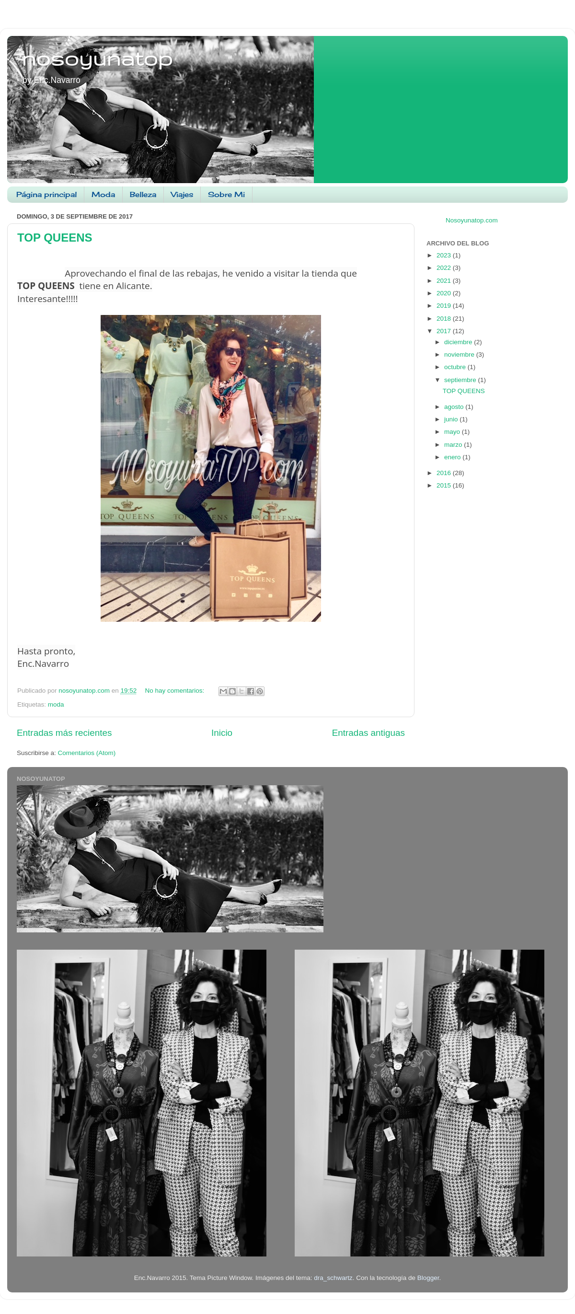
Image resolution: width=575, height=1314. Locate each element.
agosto (454, 406)
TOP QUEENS (54, 237)
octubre (456, 367)
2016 (445, 473)
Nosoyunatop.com (472, 220)
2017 (445, 331)
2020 (445, 293)
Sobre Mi (226, 194)
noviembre (460, 354)
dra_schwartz (333, 1277)
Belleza (143, 194)
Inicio (221, 733)
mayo (453, 431)
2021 (445, 280)
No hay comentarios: (176, 690)
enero (453, 457)
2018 (445, 318)
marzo (454, 444)
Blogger (428, 1277)
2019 (445, 305)
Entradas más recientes (64, 733)
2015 (445, 485)
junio (452, 419)
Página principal (46, 194)
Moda (103, 194)
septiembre (461, 380)
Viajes (182, 194)
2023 (445, 255)
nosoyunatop (97, 58)
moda (56, 704)
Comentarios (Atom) (87, 752)
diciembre (459, 342)
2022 (445, 267)
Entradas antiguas (368, 733)
